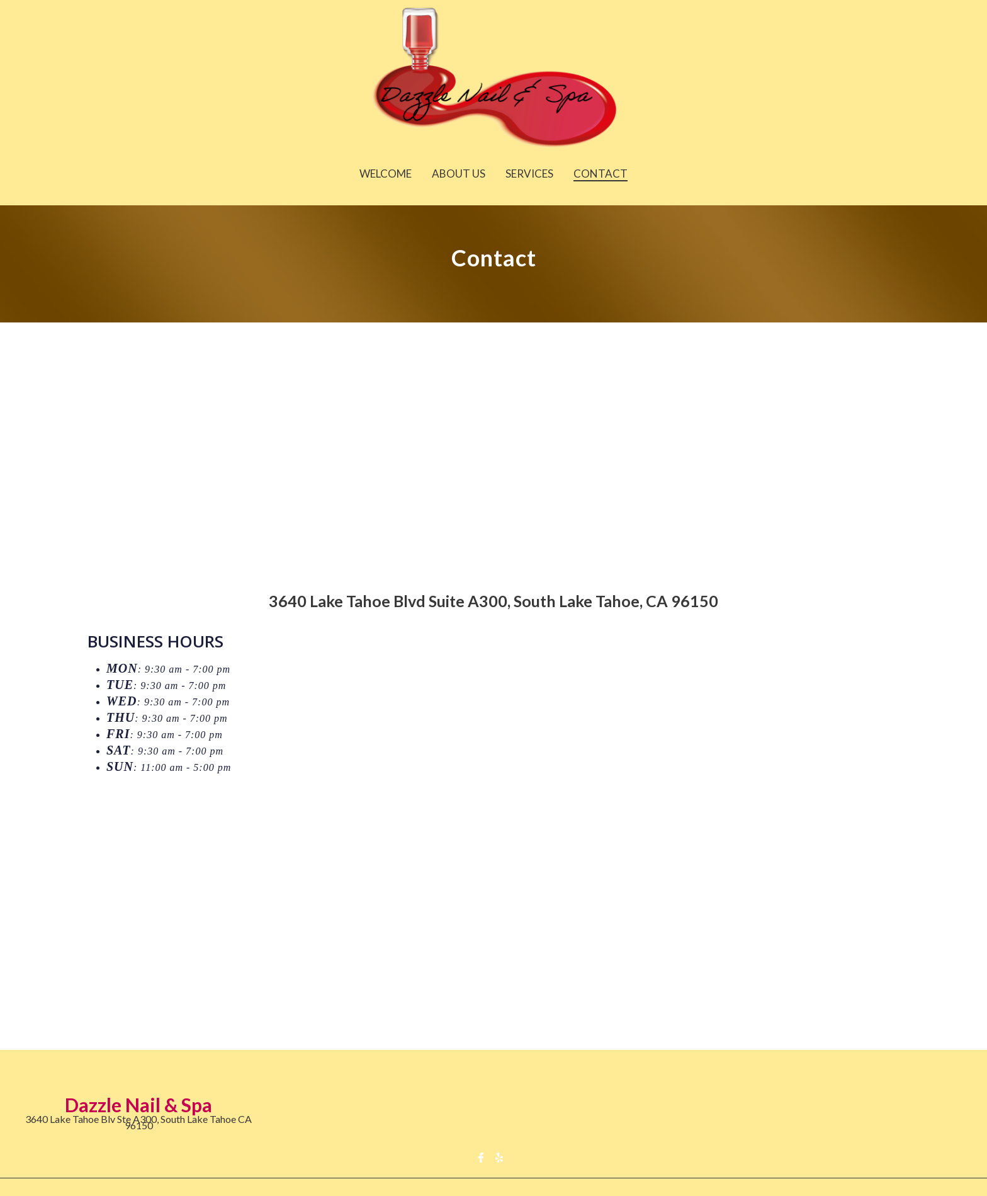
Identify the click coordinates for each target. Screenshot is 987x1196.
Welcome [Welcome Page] (385, 173)
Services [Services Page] (529, 173)
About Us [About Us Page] (458, 173)
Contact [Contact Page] (600, 173)
